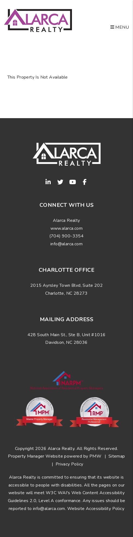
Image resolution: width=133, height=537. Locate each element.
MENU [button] (119, 27)
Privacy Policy (69, 464)
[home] (38, 20)
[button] (48, 182)
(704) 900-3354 (66, 236)
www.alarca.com (66, 228)
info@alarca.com (66, 244)
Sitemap (116, 456)
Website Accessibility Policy (95, 509)
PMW (95, 456)
